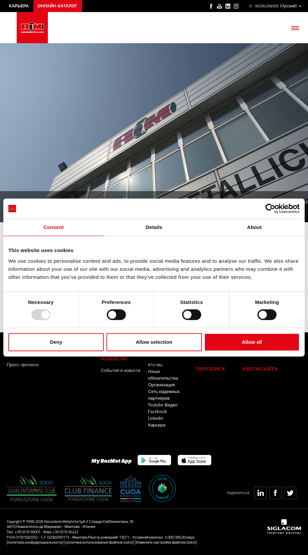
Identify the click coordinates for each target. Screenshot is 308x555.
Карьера (156, 424)
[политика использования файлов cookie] (99, 542)
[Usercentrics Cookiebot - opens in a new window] (270, 209)
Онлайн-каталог (57, 6)
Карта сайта (260, 369)
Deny (56, 342)
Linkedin (155, 418)
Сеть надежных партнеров (164, 394)
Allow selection (154, 342)
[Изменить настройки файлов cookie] (166, 542)
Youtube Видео (162, 404)
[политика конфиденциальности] (35, 542)
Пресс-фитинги (22, 364)
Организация (161, 384)
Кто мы (155, 364)
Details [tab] (154, 227)
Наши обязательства (163, 374)
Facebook (157, 411)
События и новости (121, 370)
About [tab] (254, 227)
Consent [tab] (54, 227)
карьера (19, 6)
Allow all (252, 342)
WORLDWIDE (274, 6)
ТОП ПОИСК (210, 369)
